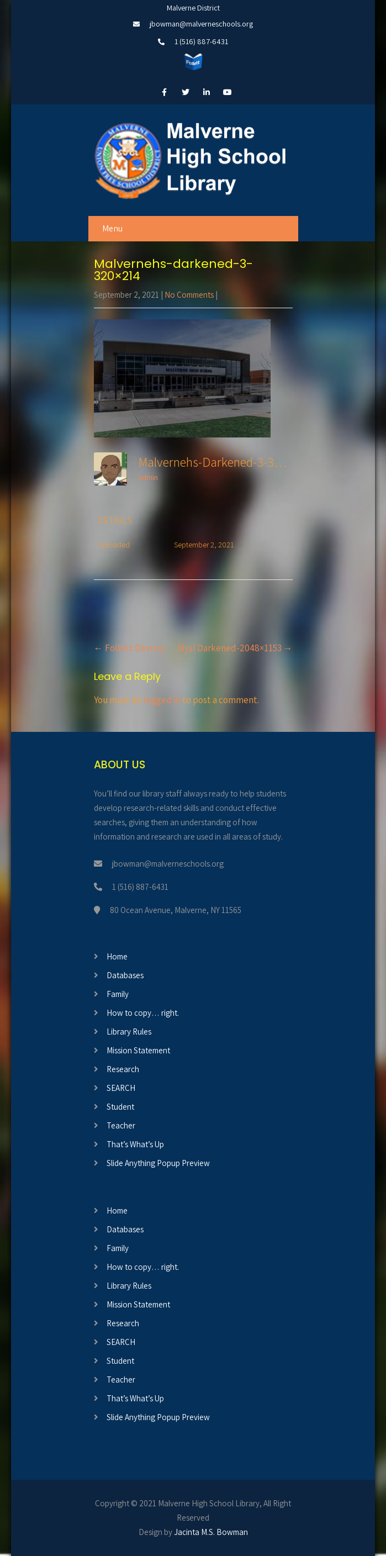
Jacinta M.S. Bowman (211, 1532)
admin (148, 477)
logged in (162, 700)
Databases (125, 975)
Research (123, 1069)
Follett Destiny (129, 648)
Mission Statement (138, 1050)
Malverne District (193, 8)
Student (120, 1106)
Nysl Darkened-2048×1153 (235, 648)
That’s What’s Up (135, 1144)
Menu (112, 228)
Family (118, 994)
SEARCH (121, 1088)
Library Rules (129, 1031)
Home (117, 956)
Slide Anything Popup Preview (158, 1163)
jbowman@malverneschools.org (201, 24)
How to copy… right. (143, 1013)
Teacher (121, 1125)
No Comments (189, 294)
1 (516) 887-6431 (201, 41)
